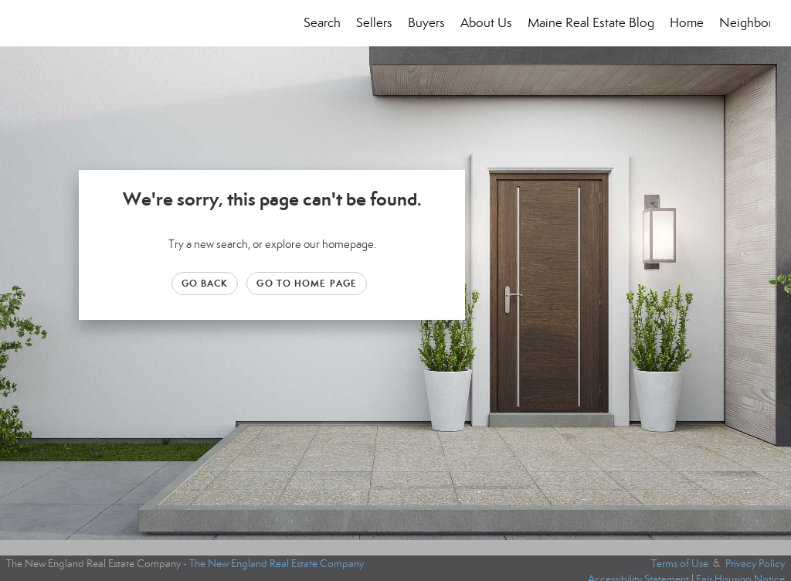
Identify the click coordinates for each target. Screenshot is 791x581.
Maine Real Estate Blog (591, 23)
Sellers (374, 23)
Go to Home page (306, 283)
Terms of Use (679, 563)
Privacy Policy (755, 563)
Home (687, 23)
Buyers (426, 23)
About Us (486, 23)
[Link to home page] (29, 23)
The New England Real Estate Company (276, 563)
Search (322, 23)
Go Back (205, 283)
